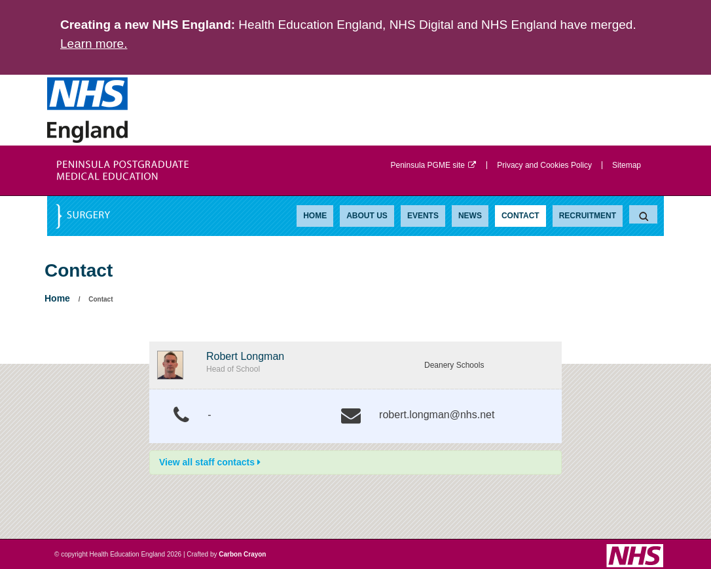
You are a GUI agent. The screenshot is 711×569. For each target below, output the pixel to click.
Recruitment (587, 215)
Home (315, 215)
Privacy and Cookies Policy (544, 165)
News (470, 215)
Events (423, 215)
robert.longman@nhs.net (436, 414)
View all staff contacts (210, 462)
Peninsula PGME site (434, 165)
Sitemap (626, 165)
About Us (367, 215)
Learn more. (93, 43)
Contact (520, 215)
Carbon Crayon (242, 554)
